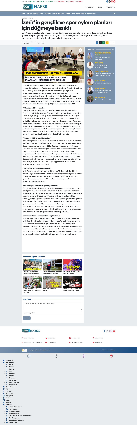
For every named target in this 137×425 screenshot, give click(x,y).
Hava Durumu (50, 338)
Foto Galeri (88, 7)
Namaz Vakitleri (74, 338)
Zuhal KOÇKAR (100, 80)
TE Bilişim (112, 350)
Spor (41, 13)
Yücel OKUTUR (100, 97)
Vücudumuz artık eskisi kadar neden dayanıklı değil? (104, 74)
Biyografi (8, 396)
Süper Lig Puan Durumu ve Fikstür (32, 342)
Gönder (26, 318)
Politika (35, 13)
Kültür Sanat (70, 13)
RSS (24, 350)
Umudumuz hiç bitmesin (103, 83)
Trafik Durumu (98, 338)
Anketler (7, 398)
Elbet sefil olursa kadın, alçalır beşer (102, 58)
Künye (6, 400)
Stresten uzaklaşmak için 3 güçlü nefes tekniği (103, 91)
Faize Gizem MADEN (101, 71)
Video (99, 7)
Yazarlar (108, 7)
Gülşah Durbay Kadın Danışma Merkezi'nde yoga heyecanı (32, 290)
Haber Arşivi (97, 342)
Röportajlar (91, 13)
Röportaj (7, 393)
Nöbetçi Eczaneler (28, 338)
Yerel (23, 13)
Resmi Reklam (81, 13)
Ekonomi (48, 13)
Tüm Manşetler (50, 342)
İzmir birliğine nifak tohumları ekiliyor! (101, 66)
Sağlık (54, 13)
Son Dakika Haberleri (76, 342)
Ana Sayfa (8, 360)
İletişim (7, 402)
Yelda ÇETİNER (100, 88)
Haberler (24, 18)
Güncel (29, 13)
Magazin (61, 13)
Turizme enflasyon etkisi (103, 100)
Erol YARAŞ (99, 63)
